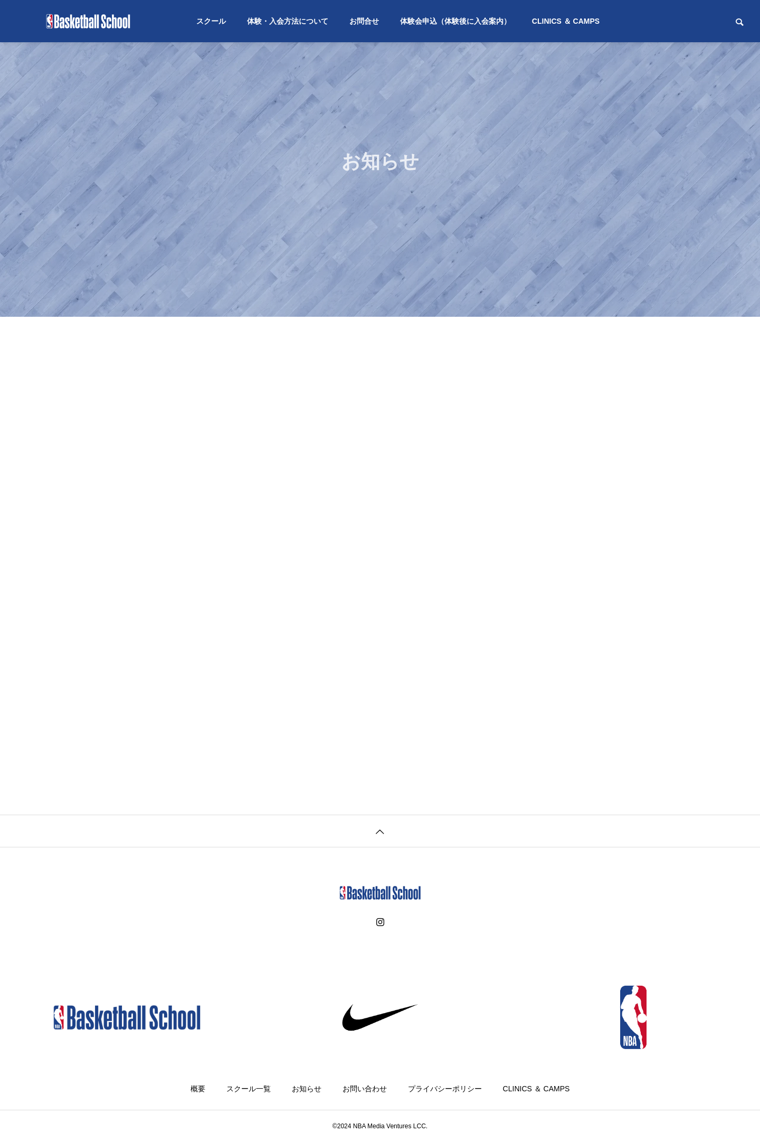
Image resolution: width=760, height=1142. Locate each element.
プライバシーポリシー (445, 1088)
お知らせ (306, 1088)
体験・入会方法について (287, 21)
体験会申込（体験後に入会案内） (455, 21)
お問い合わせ (365, 1088)
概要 (198, 1088)
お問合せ (364, 21)
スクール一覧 (248, 1088)
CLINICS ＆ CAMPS (566, 21)
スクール (211, 21)
